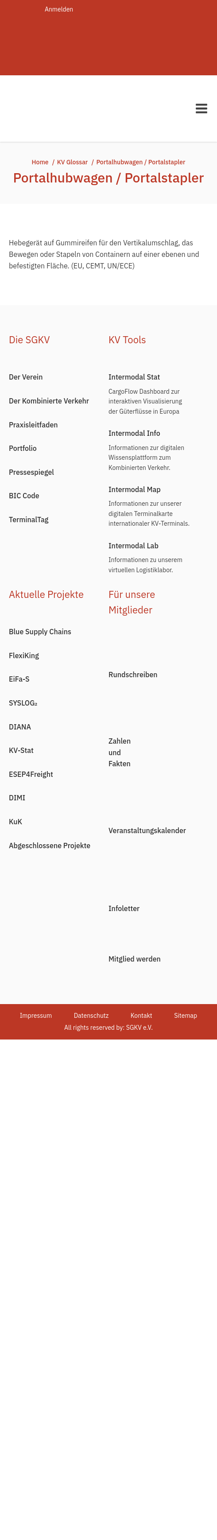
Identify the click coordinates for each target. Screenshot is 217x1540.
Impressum (36, 1016)
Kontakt (141, 1016)
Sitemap (185, 1016)
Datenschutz (91, 1016)
